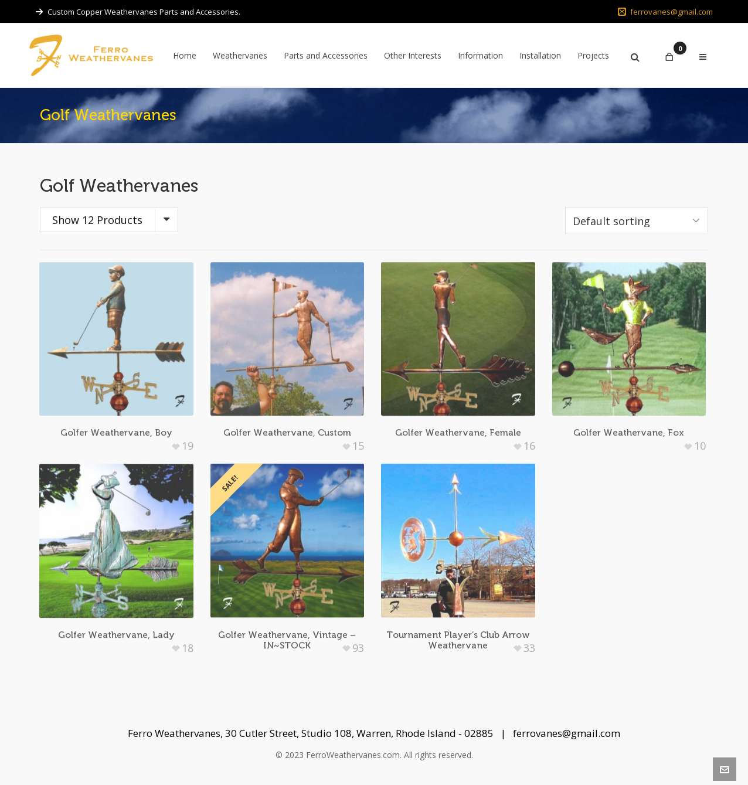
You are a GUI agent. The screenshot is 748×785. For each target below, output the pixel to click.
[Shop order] (636, 220)
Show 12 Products (97, 220)
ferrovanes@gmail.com (665, 11)
